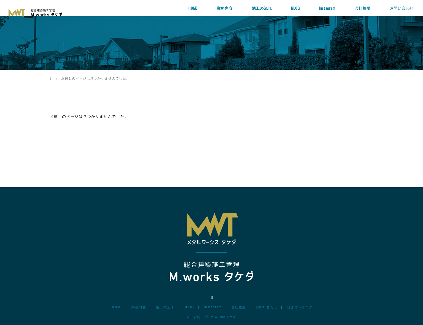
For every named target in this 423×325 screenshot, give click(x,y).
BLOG (295, 8)
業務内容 (225, 8)
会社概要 (363, 8)
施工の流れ (262, 8)
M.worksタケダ (223, 317)
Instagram (327, 8)
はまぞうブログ (300, 307)
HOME (192, 8)
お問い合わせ (402, 8)
